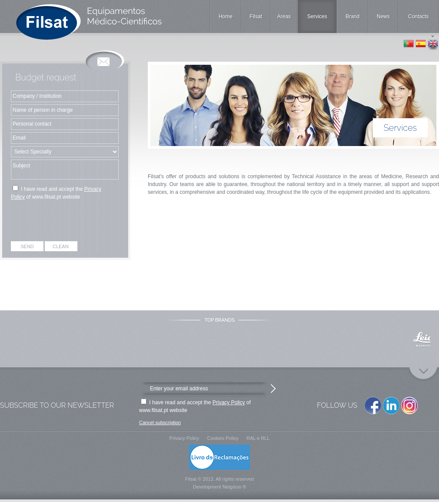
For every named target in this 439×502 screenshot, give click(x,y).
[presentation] (65, 222)
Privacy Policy (229, 402)
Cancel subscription (160, 422)
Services (317, 16)
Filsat (255, 16)
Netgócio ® (234, 486)
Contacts (418, 16)
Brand (352, 16)
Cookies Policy (222, 438)
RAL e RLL (257, 438)
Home (226, 16)
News (383, 16)
